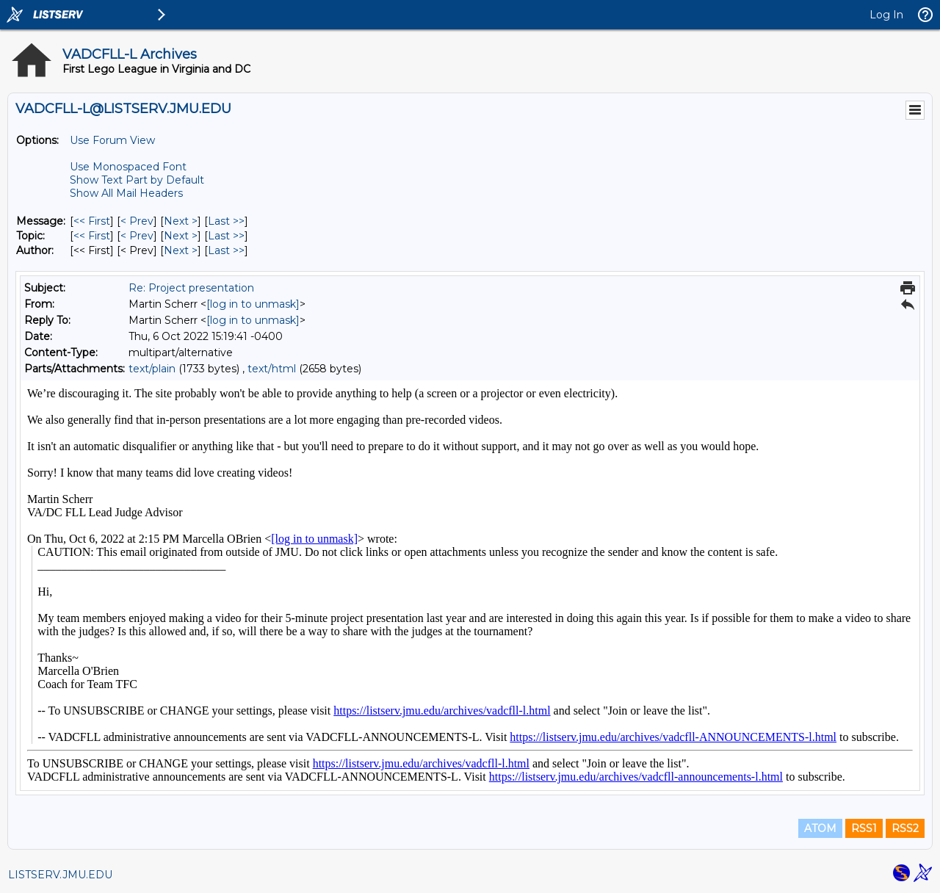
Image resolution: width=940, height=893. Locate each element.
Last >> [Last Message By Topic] (226, 235)
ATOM (820, 828)
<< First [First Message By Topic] (91, 235)
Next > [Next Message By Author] (181, 250)
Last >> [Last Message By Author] (226, 250)
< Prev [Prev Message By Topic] (136, 235)
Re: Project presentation (191, 287)
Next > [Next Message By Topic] (181, 235)
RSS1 (864, 828)
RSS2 (905, 828)
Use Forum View (112, 140)
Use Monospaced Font (128, 166)
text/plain (152, 368)
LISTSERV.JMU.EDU (60, 874)
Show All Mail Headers (126, 193)
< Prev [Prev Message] (136, 221)
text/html (271, 368)
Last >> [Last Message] (226, 221)
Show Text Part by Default (137, 180)
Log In (886, 14)
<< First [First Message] (91, 221)
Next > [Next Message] (181, 221)
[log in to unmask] (253, 304)
